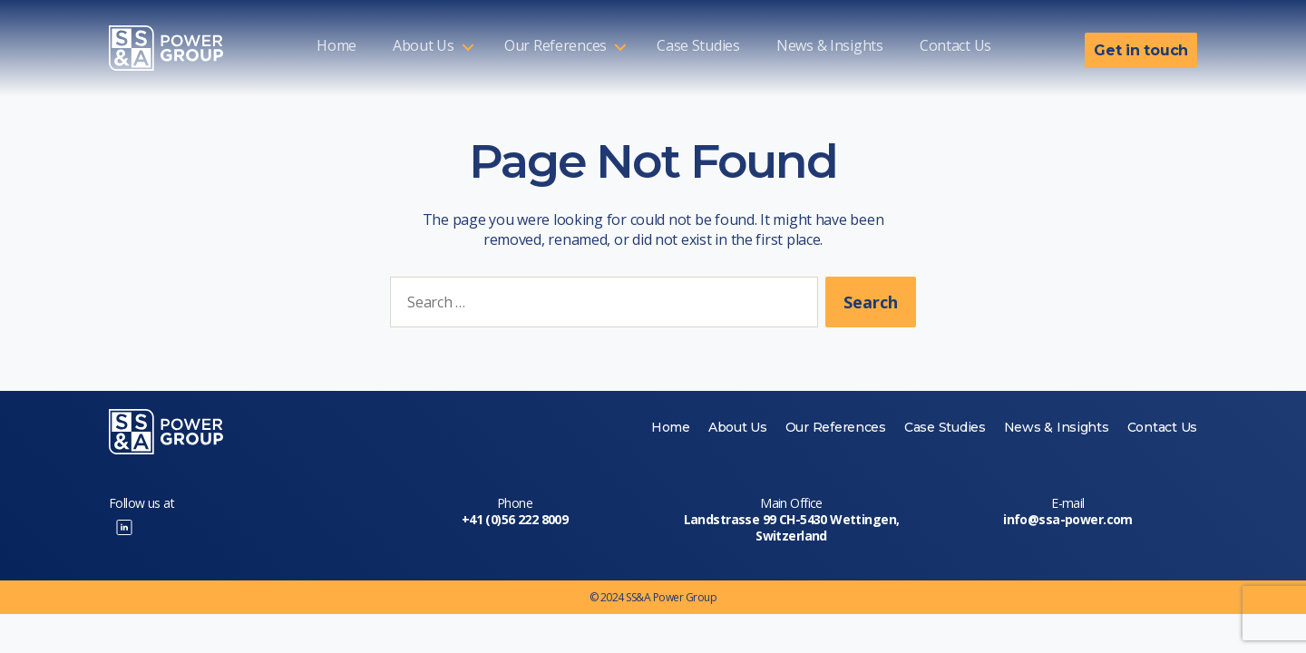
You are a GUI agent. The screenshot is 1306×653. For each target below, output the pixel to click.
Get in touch (1141, 50)
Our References (555, 46)
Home (336, 46)
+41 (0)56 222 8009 (515, 519)
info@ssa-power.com (1068, 519)
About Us (423, 46)
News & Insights (829, 46)
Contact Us (955, 46)
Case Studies (698, 46)
